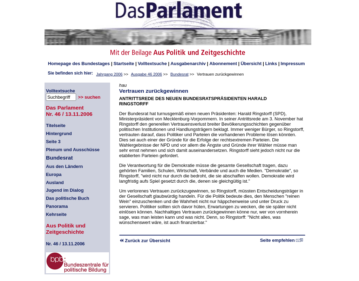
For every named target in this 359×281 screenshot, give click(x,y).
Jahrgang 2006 (109, 74)
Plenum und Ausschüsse (73, 149)
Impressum (293, 63)
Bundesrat (179, 74)
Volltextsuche (152, 63)
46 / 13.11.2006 (65, 243)
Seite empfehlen (281, 240)
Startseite (124, 63)
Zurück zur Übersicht (144, 240)
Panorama (57, 206)
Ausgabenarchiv (187, 63)
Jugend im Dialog (65, 190)
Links (271, 63)
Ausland (55, 182)
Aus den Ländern (64, 166)
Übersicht (251, 63)
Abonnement (223, 63)
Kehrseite (56, 214)
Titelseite (56, 125)
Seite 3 (53, 141)
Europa (53, 174)
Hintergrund (59, 133)
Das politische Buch (67, 198)
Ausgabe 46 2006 (146, 74)
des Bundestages (79, 63)
